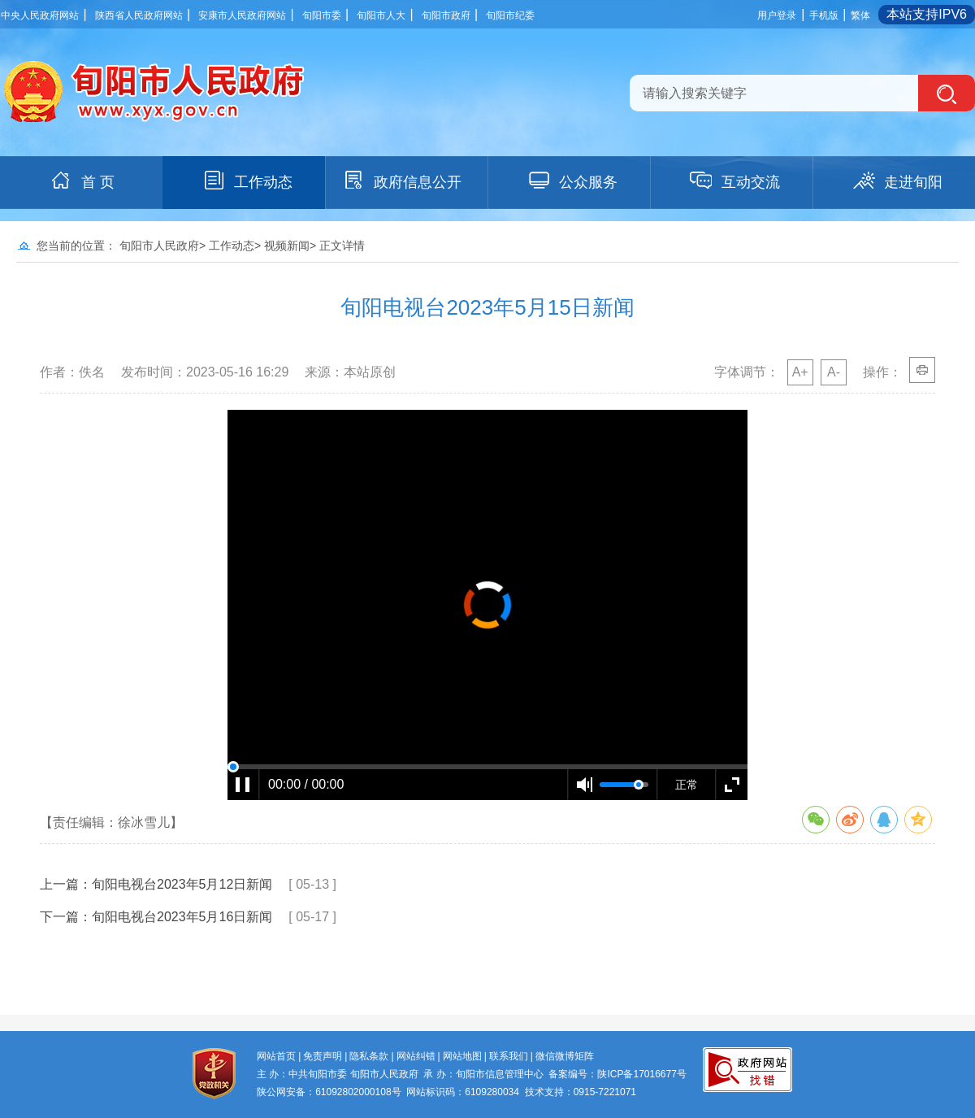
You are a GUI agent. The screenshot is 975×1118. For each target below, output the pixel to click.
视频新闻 (287, 245)
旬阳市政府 (446, 15)
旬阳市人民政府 (159, 245)
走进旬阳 (897, 180)
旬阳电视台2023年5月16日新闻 (182, 917)
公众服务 (572, 180)
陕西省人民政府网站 (139, 15)
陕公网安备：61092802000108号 (329, 1092)
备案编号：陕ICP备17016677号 (617, 1074)
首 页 (82, 180)
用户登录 (776, 15)
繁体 (860, 15)
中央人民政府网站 (40, 15)
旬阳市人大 (381, 15)
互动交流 (734, 180)
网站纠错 (416, 1056)
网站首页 (276, 1056)
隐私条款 (368, 1056)
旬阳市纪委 (510, 15)
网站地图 (462, 1056)
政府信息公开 (401, 180)
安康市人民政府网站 (242, 15)
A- (833, 372)
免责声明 (322, 1056)
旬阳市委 (321, 15)
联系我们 (508, 1056)
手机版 (823, 15)
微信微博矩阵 (564, 1056)
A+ (800, 372)
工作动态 (247, 180)
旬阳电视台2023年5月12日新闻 (182, 884)
